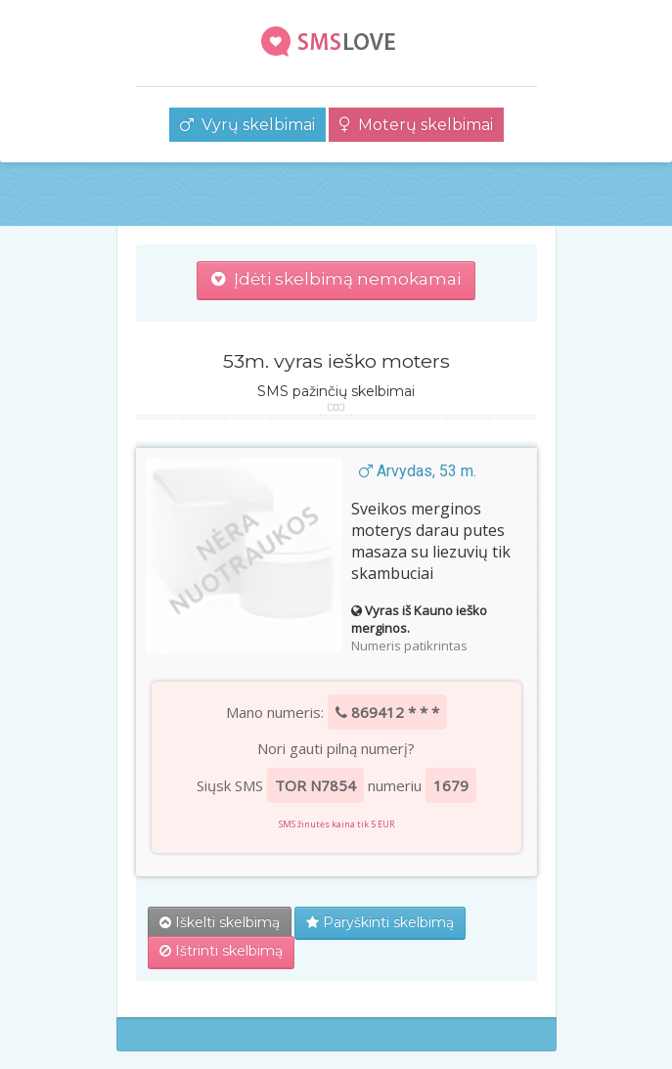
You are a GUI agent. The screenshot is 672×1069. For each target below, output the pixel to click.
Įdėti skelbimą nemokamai (336, 279)
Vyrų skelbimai (247, 124)
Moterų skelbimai (416, 124)
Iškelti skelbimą (219, 922)
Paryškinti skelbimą (380, 922)
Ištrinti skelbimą (221, 950)
